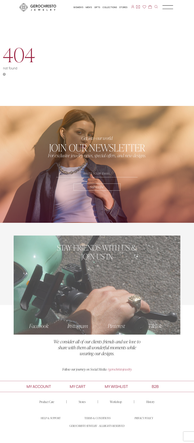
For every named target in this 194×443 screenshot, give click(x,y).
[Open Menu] (165, 7)
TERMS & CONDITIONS (97, 424)
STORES (123, 7)
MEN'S (89, 7)
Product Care (40, 402)
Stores (75, 402)
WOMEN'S (78, 7)
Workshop (109, 402)
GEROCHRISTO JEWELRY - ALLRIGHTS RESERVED (97, 432)
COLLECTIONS (109, 7)
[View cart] (150, 7)
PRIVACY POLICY (144, 424)
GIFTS (97, 7)
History (144, 402)
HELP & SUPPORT (51, 424)
